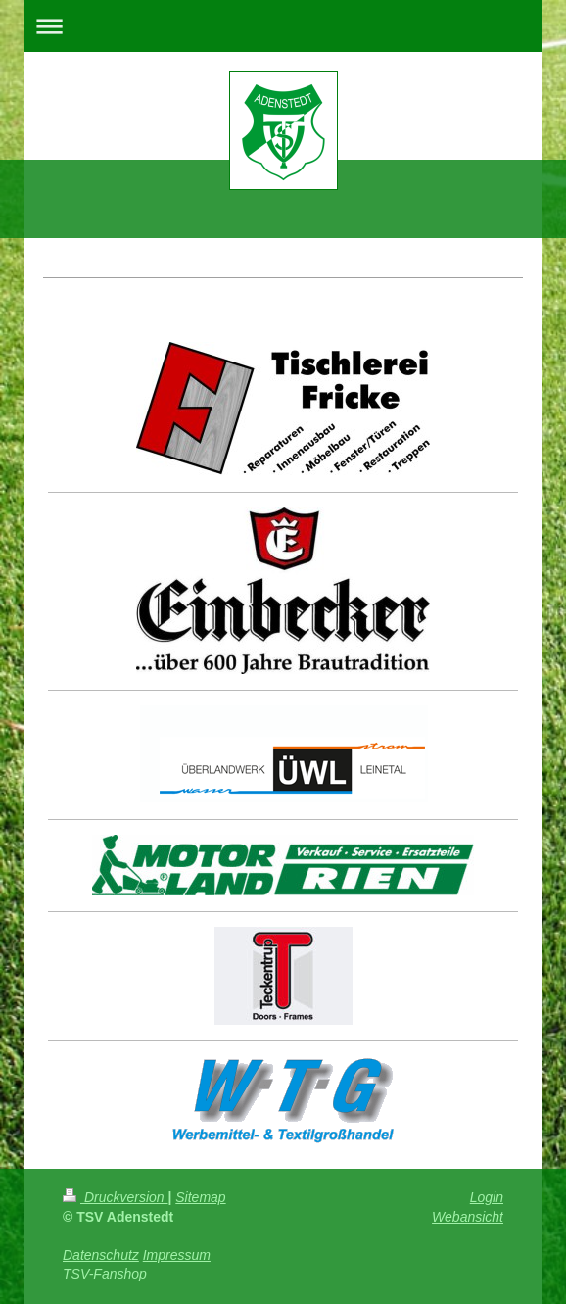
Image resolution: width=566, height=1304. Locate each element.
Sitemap (200, 1197)
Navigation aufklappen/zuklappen (283, 26)
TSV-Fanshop (105, 1273)
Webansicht (467, 1217)
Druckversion (115, 1197)
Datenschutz (101, 1255)
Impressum (177, 1255)
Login (486, 1197)
